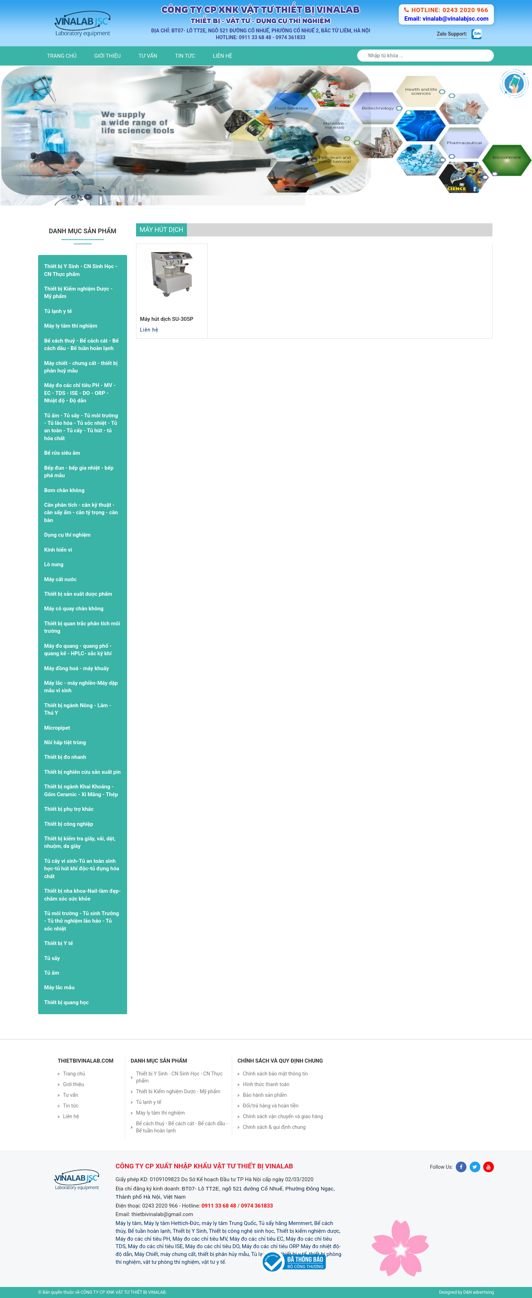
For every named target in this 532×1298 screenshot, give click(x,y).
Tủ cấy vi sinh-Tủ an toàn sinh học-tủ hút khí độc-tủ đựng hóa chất (81, 869)
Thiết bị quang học (66, 1002)
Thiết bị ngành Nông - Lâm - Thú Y (77, 709)
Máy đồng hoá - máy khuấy (76, 668)
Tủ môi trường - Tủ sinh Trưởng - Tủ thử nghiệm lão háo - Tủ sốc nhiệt (81, 921)
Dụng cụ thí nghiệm (67, 535)
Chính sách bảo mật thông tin (275, 1074)
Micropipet (57, 728)
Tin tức (185, 56)
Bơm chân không (64, 490)
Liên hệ (222, 56)
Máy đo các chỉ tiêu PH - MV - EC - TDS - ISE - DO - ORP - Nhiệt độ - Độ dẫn (80, 393)
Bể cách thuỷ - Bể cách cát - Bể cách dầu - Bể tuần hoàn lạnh (81, 344)
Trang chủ (62, 56)
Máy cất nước (60, 579)
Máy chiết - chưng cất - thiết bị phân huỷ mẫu (81, 367)
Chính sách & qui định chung (274, 1127)
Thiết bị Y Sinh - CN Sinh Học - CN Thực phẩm (80, 270)
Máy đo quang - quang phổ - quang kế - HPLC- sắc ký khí (78, 650)
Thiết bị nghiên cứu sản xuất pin (82, 772)
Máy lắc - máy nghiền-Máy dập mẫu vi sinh (81, 687)
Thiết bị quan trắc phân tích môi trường (82, 627)
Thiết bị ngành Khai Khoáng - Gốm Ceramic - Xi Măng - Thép (81, 790)
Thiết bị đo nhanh (65, 757)
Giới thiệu (107, 56)
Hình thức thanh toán (266, 1084)
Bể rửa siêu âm (62, 453)
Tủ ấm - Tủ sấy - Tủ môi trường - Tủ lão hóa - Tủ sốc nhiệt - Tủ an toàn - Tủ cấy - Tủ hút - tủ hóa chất (81, 427)
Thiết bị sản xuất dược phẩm (78, 594)
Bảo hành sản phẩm (265, 1095)
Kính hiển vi (58, 550)
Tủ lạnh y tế (58, 311)
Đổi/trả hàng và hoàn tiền (271, 1106)
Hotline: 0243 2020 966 (446, 10)
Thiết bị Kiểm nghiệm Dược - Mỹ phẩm (78, 292)
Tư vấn (148, 56)
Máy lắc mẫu (59, 987)
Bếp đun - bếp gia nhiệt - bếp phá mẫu (79, 472)
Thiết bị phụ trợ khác (69, 809)
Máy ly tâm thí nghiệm (70, 326)
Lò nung (53, 564)
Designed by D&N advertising (466, 1292)
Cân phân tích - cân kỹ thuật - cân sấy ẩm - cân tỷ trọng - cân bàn (81, 512)
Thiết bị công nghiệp (68, 824)
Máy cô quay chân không (74, 608)
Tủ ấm (51, 973)
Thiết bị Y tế (58, 943)
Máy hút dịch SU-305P (166, 319)
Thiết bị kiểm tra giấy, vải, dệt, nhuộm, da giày (79, 842)
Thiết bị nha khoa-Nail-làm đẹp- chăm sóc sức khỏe (82, 895)
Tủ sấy (52, 958)
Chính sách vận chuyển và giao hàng (283, 1116)
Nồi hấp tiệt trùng (65, 742)
